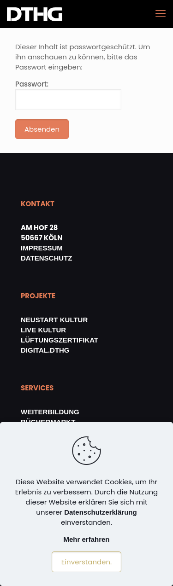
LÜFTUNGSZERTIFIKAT (59, 340)
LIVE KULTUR (43, 330)
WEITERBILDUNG (50, 412)
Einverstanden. (86, 562)
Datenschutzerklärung (100, 512)
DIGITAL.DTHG (45, 350)
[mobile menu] (160, 14)
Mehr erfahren (86, 539)
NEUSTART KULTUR (54, 320)
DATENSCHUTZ (46, 258)
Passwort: (68, 94)
